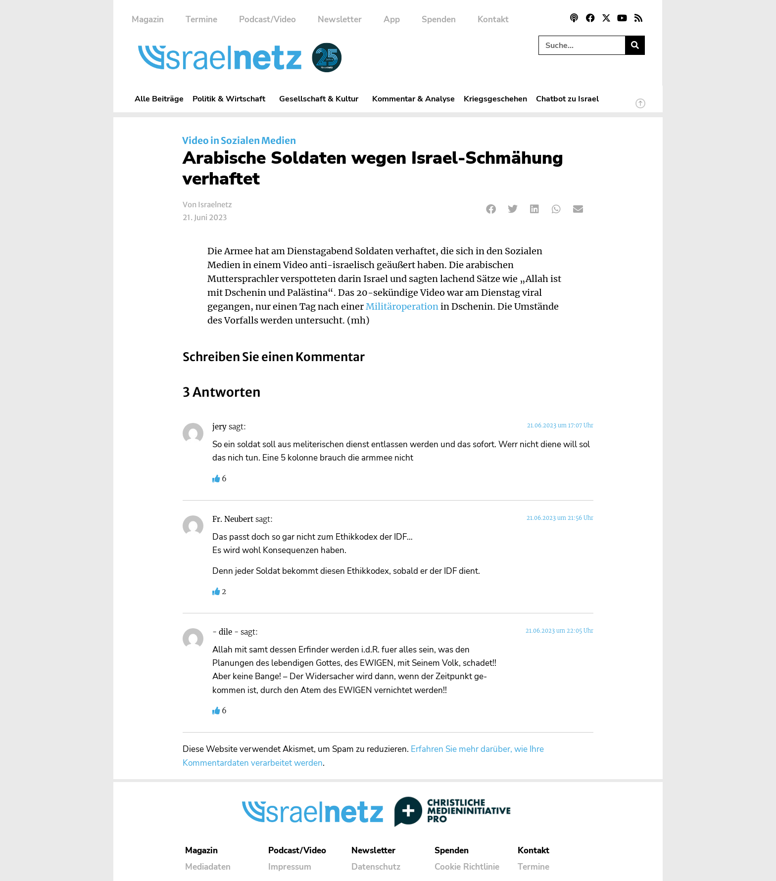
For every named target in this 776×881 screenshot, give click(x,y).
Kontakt (493, 19)
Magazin (148, 19)
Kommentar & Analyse (413, 98)
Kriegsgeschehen (495, 98)
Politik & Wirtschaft (231, 98)
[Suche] (634, 45)
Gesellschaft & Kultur (321, 98)
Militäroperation (402, 306)
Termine (201, 19)
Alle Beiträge (159, 98)
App (392, 19)
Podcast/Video (267, 19)
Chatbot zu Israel (567, 98)
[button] (491, 209)
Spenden (439, 19)
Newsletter (340, 19)
